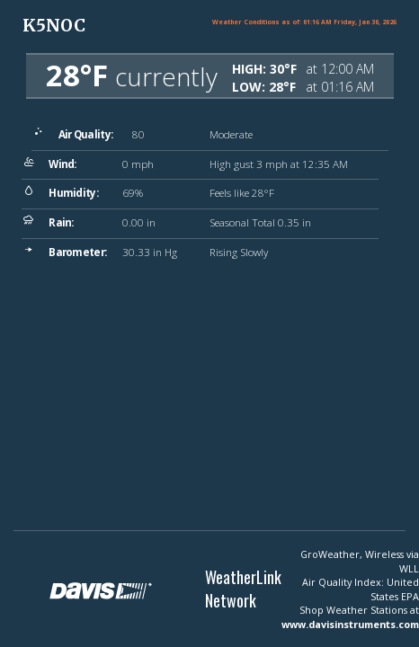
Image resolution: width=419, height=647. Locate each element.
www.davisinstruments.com (350, 624)
